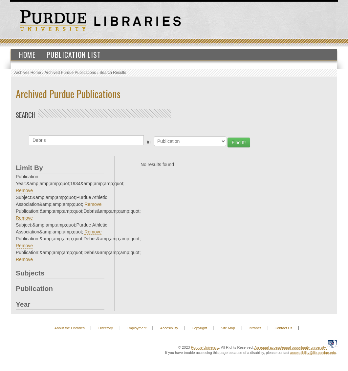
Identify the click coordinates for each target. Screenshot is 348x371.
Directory (105, 328)
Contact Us (283, 328)
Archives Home (27, 72)
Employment (136, 328)
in (149, 141)
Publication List (74, 54)
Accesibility (169, 328)
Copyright (199, 328)
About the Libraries (69, 328)
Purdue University (205, 347)
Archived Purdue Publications (70, 72)
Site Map (228, 328)
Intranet (255, 328)
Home (27, 54)
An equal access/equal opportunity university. (290, 347)
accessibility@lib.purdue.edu (313, 353)
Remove (24, 190)
